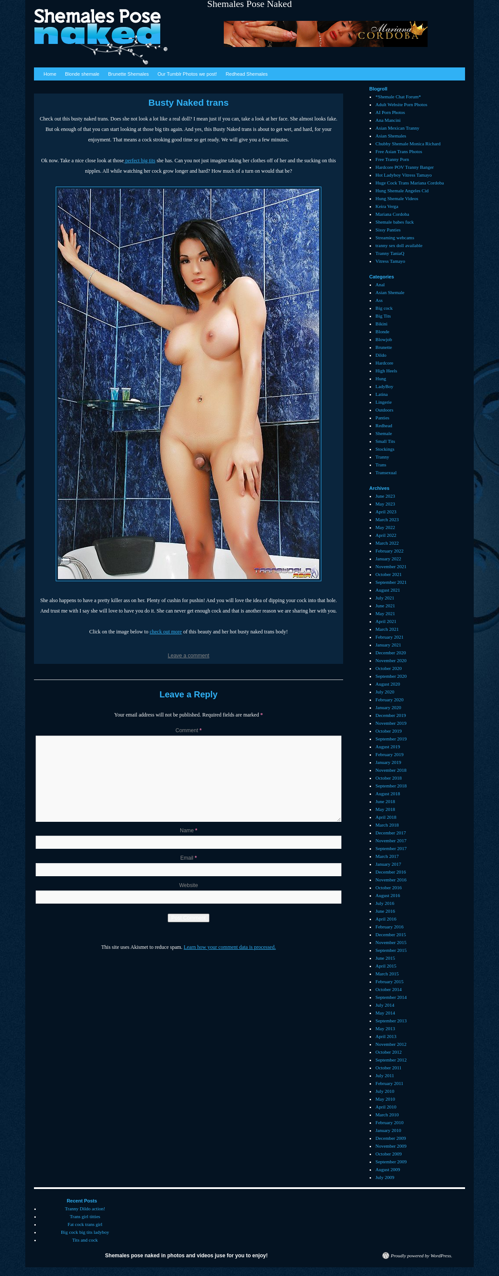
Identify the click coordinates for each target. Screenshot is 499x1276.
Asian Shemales (390, 135)
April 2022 (385, 535)
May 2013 (385, 1028)
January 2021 (388, 644)
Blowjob (383, 339)
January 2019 (388, 762)
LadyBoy (384, 386)
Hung (380, 378)
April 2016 (385, 918)
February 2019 (389, 754)
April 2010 (385, 1106)
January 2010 (388, 1130)
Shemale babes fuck (394, 221)
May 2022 (385, 527)
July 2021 (384, 597)
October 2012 (388, 1052)
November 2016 (390, 879)
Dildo (380, 355)
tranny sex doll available (398, 245)
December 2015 (390, 934)
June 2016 (385, 911)
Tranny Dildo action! (85, 1208)
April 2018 (385, 817)
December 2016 (390, 871)
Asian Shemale (389, 292)
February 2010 (389, 1122)
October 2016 (388, 887)
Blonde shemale (82, 74)
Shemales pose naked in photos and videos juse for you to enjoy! (186, 1256)
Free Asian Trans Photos (398, 151)
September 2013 (391, 1020)
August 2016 (387, 895)
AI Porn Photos (390, 112)
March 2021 (386, 629)
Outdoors (384, 409)
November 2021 (390, 566)
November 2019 (390, 723)
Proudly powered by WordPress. (421, 1255)
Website (188, 885)
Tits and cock (85, 1240)
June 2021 (385, 605)
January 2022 (388, 558)
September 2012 (391, 1059)
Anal (379, 284)
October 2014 (388, 989)
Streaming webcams (394, 237)
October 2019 (388, 730)
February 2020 (389, 699)
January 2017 (388, 864)
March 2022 (386, 543)
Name (188, 830)
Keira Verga (386, 206)
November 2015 (390, 942)
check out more (166, 632)
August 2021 (387, 590)
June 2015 (385, 958)
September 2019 (391, 738)
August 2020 (387, 684)
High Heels (386, 370)
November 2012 (390, 1044)
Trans (380, 464)
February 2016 (389, 926)
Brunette (383, 347)
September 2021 (391, 582)
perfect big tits (139, 160)
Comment (188, 730)
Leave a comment (188, 656)
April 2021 (385, 621)
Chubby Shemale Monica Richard (407, 143)
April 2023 (385, 511)
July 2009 (384, 1177)
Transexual (385, 472)
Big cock (383, 308)
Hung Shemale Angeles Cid (401, 190)
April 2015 (385, 965)
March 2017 (386, 856)
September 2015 (391, 950)
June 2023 (385, 496)
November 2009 (390, 1146)
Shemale (383, 433)
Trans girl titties (85, 1216)
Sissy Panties (388, 229)
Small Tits (385, 441)
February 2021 (389, 637)
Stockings (384, 449)
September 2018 (391, 785)
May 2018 (385, 809)
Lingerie (383, 402)
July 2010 (384, 1091)
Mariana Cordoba (392, 214)
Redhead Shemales (247, 74)
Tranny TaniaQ (389, 253)
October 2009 (388, 1153)
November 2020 (390, 660)
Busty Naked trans (188, 102)
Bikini (381, 323)
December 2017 (390, 832)
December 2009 (390, 1138)
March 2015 (386, 973)
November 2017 (390, 840)
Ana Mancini (388, 120)
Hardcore (384, 362)
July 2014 (384, 1005)
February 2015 (389, 981)
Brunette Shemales (128, 74)
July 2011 (384, 1075)
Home (50, 74)
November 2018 (390, 770)
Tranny (382, 456)
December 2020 (390, 652)
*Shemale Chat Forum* (398, 96)
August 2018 (387, 793)
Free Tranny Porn (392, 159)
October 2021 (388, 574)
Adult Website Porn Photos (401, 104)
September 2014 (391, 997)
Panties (382, 417)
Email (188, 858)
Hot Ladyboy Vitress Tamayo (403, 175)
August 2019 (387, 746)
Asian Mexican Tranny (397, 128)
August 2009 (387, 1169)
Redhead (383, 425)
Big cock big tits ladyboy (85, 1232)
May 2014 (385, 1012)
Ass (379, 300)
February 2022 (389, 550)
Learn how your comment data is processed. (230, 947)
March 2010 (386, 1114)
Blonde (382, 331)
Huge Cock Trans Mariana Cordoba (409, 182)
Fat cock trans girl (84, 1224)
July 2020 (384, 691)
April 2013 (385, 1036)
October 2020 (388, 668)
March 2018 (386, 824)
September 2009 (391, 1161)
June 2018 (385, 801)
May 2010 (385, 1099)
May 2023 (385, 503)
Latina (381, 394)
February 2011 (389, 1083)
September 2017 (391, 848)
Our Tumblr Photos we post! (187, 74)
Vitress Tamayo (390, 261)
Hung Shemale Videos (396, 198)
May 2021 (385, 613)
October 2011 (388, 1067)
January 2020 (388, 707)
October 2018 (388, 777)
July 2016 (384, 903)
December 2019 (390, 715)
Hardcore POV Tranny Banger (404, 167)
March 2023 (386, 519)
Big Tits (383, 315)
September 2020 (391, 676)
